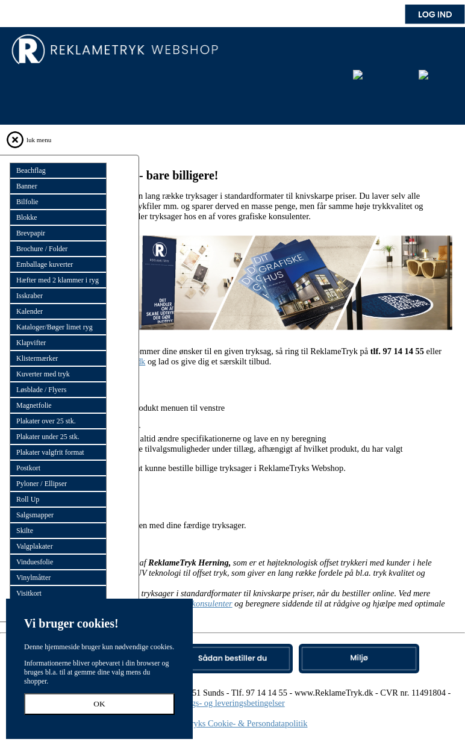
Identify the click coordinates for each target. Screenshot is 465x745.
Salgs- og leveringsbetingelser (232, 703)
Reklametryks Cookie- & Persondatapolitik (233, 723)
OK (99, 703)
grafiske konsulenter (197, 603)
